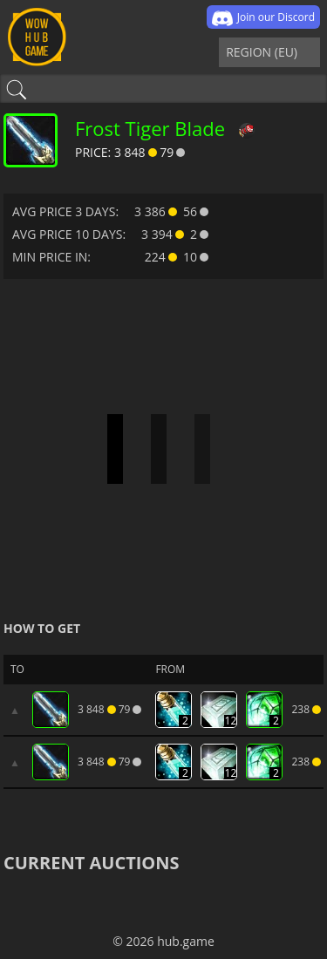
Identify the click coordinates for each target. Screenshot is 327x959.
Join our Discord (263, 18)
